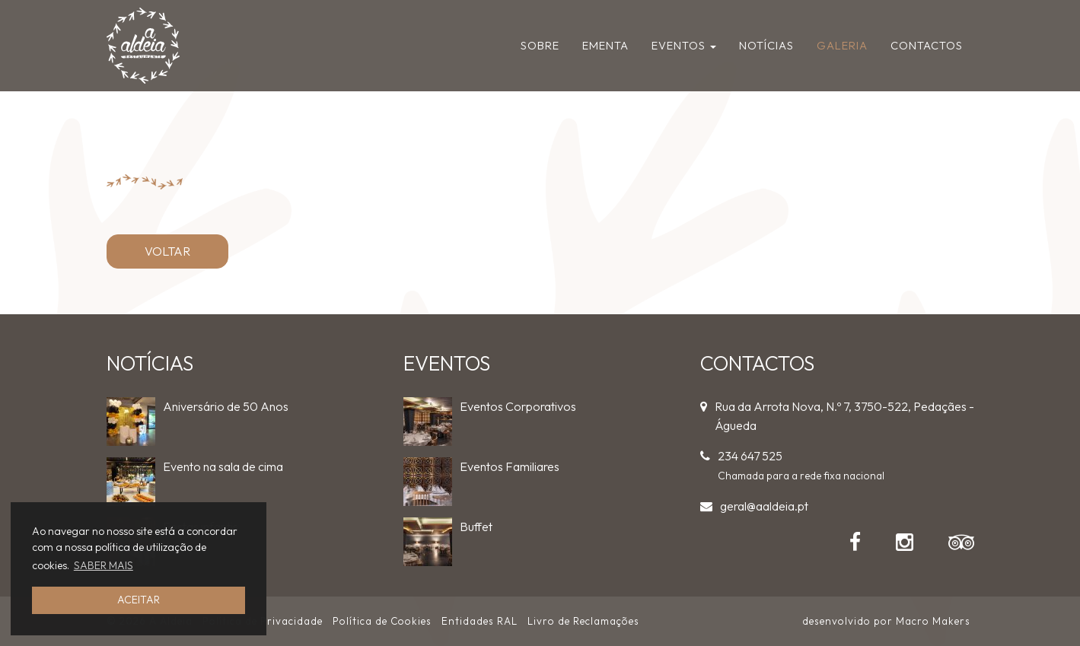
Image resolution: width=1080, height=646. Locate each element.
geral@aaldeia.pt (764, 506)
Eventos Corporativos (518, 406)
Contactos (926, 45)
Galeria (842, 45)
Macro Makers (933, 621)
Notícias (766, 45)
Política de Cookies (382, 621)
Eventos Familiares (509, 466)
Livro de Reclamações (583, 621)
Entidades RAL (479, 621)
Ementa (605, 45)
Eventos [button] (684, 45)
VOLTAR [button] (167, 251)
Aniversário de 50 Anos (225, 406)
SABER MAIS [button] (103, 565)
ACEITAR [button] (138, 599)
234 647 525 (750, 455)
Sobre (540, 45)
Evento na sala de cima (223, 466)
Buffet (476, 526)
